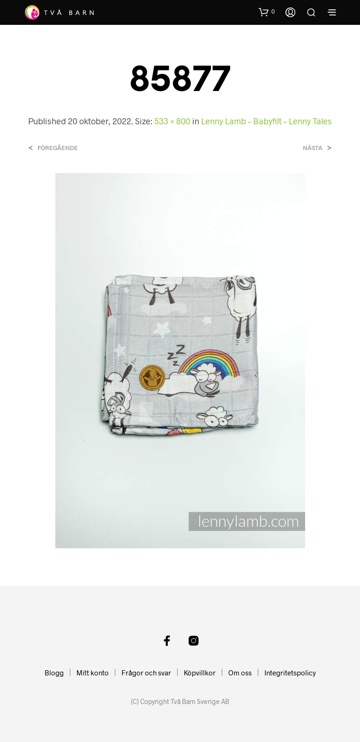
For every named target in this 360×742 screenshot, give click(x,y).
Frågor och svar (146, 672)
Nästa (312, 148)
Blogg (54, 672)
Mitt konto (92, 672)
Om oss (240, 672)
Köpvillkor (200, 672)
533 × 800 (172, 121)
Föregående (58, 148)
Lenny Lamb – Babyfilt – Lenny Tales (266, 121)
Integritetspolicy (290, 672)
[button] (267, 11)
